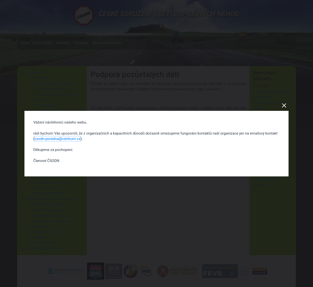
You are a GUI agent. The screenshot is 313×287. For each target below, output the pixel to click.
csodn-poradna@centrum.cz (57, 139)
